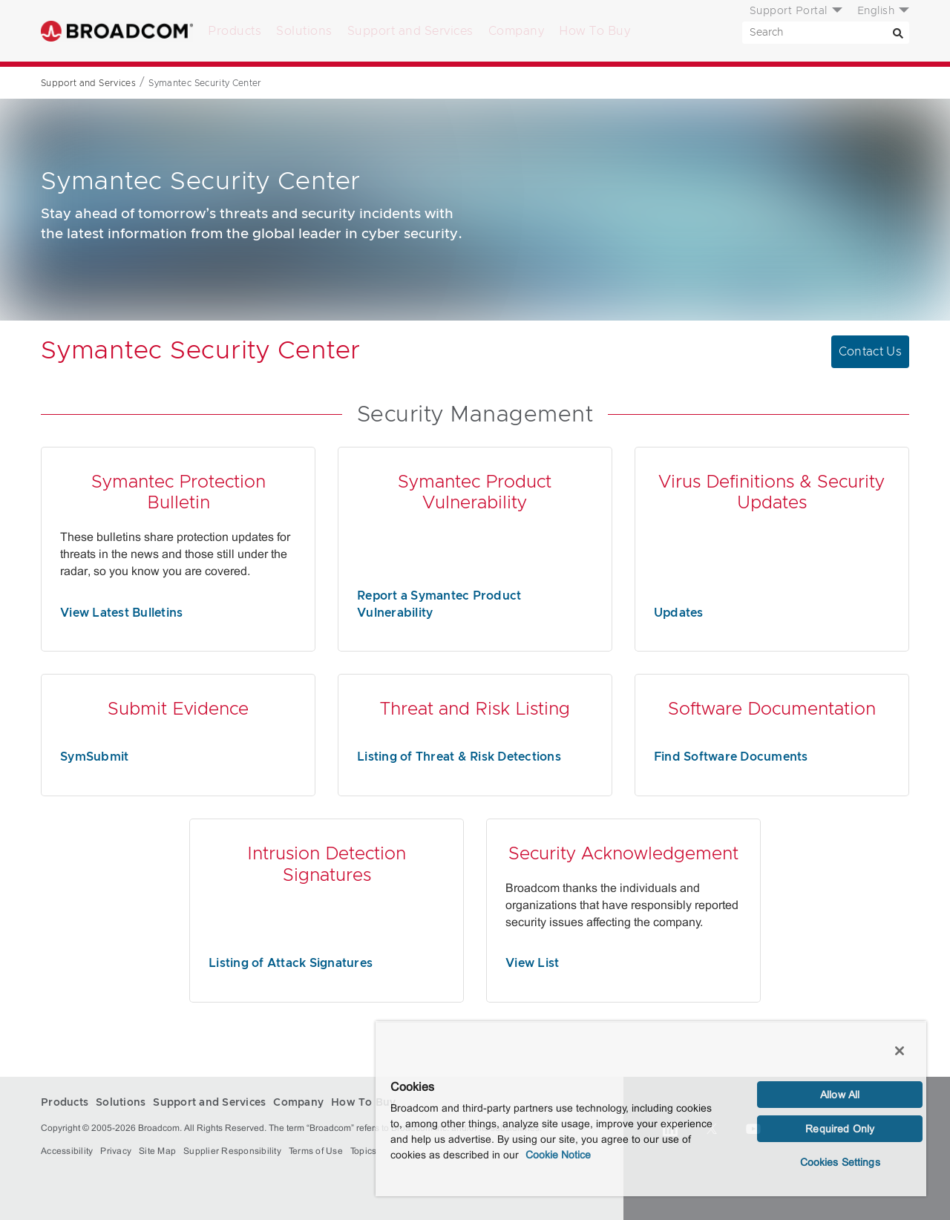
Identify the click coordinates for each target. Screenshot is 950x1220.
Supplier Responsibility (232, 1151)
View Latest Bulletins (121, 613)
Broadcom (117, 30)
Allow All (839, 1095)
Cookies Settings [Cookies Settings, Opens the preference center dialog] (840, 1162)
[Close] (899, 1050)
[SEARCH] (825, 33)
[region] (651, 1108)
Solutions (304, 31)
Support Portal (789, 11)
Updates (679, 613)
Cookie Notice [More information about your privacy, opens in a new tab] (558, 1155)
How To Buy (594, 31)
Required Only (839, 1129)
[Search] (898, 33)
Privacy (115, 1151)
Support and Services (410, 31)
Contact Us (870, 352)
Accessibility (67, 1151)
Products (234, 31)
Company (516, 31)
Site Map (157, 1151)
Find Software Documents (731, 757)
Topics (363, 1151)
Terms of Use (316, 1151)
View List (532, 963)
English (876, 11)
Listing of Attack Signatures (291, 963)
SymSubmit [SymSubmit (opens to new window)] (94, 757)
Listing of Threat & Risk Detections (459, 757)
